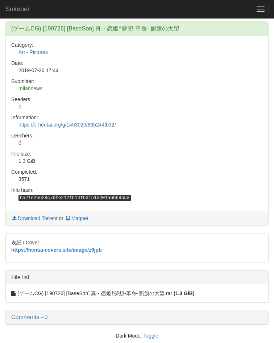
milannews (30, 88)
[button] (137, 317)
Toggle (150, 336)
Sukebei (17, 9)
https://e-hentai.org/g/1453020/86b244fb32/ (67, 125)
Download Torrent (34, 218)
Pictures (38, 52)
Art (21, 52)
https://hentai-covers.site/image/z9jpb (56, 250)
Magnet (76, 218)
